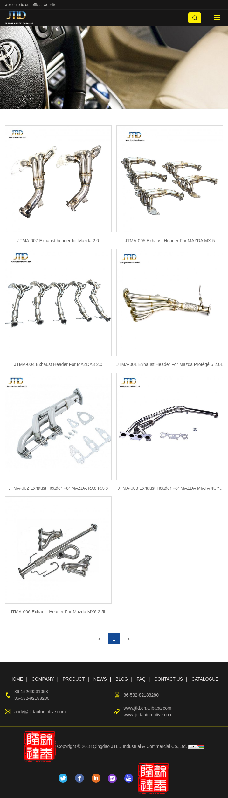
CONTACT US (168, 679)
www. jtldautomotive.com (147, 714)
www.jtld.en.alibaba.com (147, 708)
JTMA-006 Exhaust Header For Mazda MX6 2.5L (58, 611)
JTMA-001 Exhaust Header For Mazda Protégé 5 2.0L (169, 364)
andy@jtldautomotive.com (40, 711)
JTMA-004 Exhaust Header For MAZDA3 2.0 (58, 364)
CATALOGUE (205, 679)
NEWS (100, 679)
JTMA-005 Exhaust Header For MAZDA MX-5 (170, 240)
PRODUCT (74, 679)
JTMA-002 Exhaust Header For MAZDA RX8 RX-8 (58, 488)
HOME (16, 679)
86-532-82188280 (32, 698)
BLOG (121, 679)
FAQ (141, 679)
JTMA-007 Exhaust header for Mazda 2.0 (58, 240)
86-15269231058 (31, 691)
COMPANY (43, 679)
